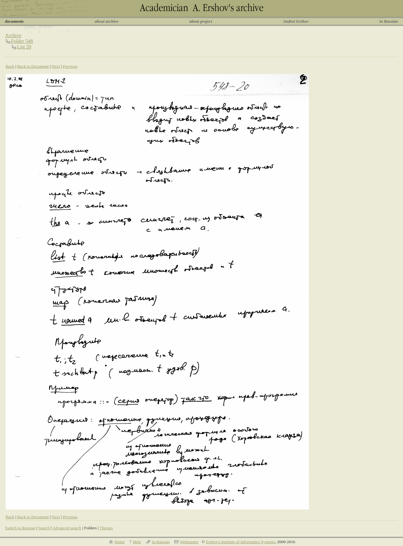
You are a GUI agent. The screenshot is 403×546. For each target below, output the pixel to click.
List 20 (24, 46)
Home (119, 541)
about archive (106, 21)
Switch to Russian (20, 528)
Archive (13, 35)
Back (10, 66)
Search (44, 528)
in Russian (388, 21)
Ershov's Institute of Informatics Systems (240, 541)
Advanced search (66, 528)
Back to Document (33, 66)
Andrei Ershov (295, 21)
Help (137, 541)
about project (200, 21)
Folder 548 (22, 41)
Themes (106, 528)
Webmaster (189, 541)
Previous (70, 66)
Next (56, 66)
